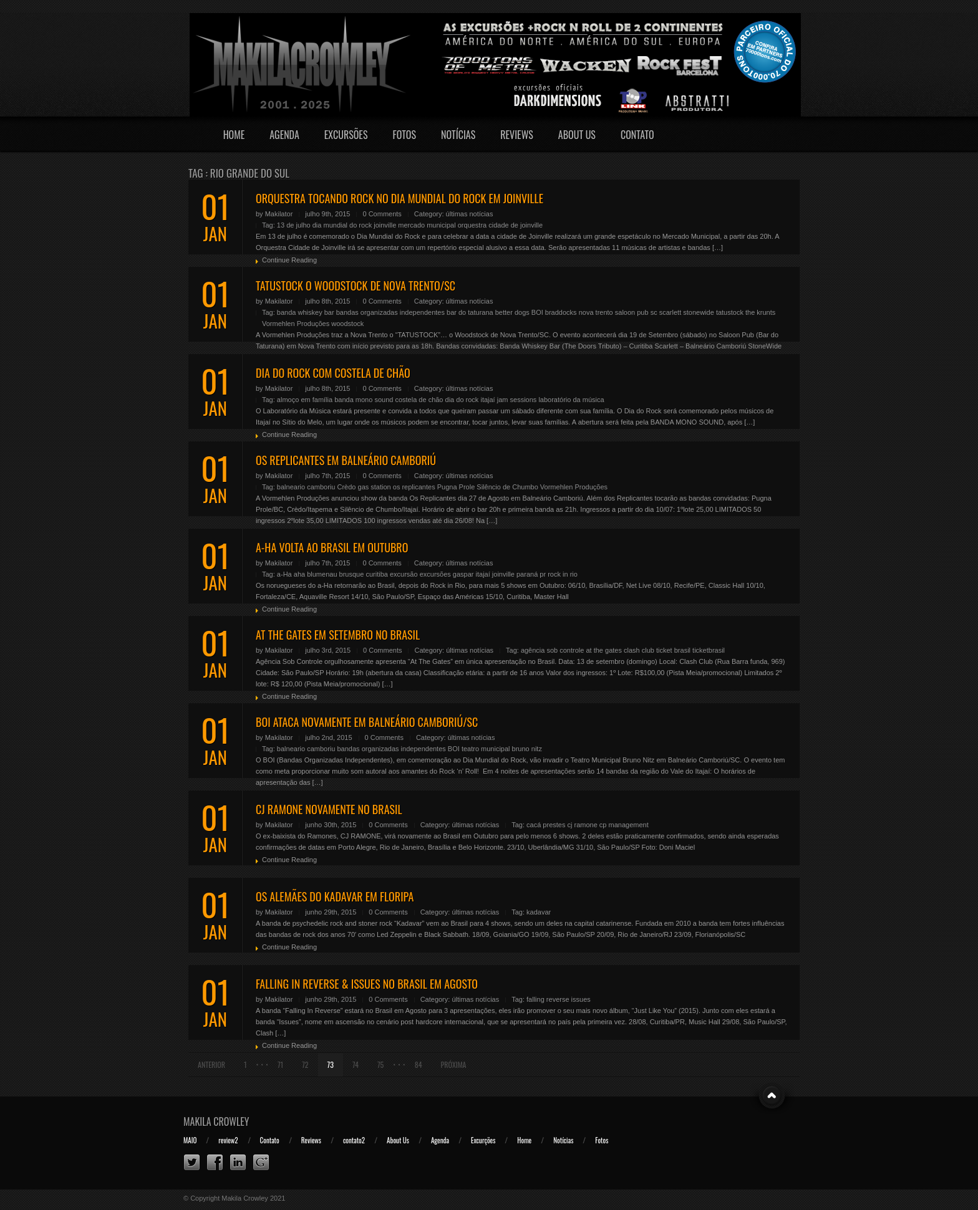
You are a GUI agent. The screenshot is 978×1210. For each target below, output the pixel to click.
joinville (385, 225)
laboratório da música (571, 399)
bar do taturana (470, 312)
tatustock (729, 312)
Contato (637, 134)
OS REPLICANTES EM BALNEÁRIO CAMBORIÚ (346, 460)
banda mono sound (363, 399)
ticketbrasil (708, 650)
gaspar (463, 574)
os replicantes (414, 487)
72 (305, 1064)
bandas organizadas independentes (390, 312)
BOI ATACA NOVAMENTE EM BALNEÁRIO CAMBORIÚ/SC (367, 722)
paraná (527, 574)
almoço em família (304, 399)
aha (299, 574)
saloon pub (632, 312)
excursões (435, 574)
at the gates (604, 650)
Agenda (284, 134)
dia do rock (462, 399)
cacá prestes (545, 824)
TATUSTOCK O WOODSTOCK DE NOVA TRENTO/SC (355, 285)
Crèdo (346, 487)
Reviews (516, 134)
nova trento (596, 312)
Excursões (346, 134)
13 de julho (294, 225)
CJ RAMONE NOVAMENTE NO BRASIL (329, 809)
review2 (228, 1140)
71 (280, 1064)
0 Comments (381, 214)
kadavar (538, 912)
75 (380, 1064)
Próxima (454, 1064)
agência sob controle (552, 650)
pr (543, 574)
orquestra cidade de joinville (500, 225)
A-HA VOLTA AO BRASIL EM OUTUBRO (332, 547)
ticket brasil (673, 650)
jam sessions (517, 399)
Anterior (211, 1064)
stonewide (698, 312)
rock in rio (563, 574)
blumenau (322, 574)
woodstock (347, 323)
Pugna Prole (456, 487)
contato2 (354, 1140)
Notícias (458, 134)
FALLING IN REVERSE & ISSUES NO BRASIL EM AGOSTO (367, 984)
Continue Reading (289, 260)
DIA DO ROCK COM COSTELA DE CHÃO (333, 373)
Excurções (483, 1140)
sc (654, 312)
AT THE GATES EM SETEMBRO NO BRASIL (338, 635)
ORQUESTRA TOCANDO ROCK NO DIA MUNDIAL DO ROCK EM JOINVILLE (399, 198)
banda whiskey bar (305, 312)
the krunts (760, 312)
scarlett (670, 312)
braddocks (561, 312)
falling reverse (547, 999)
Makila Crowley (216, 1121)
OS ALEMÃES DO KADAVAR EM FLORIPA (335, 896)
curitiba (376, 574)
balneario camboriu (306, 487)
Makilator (279, 214)
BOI (537, 312)
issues (581, 999)
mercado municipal (426, 225)
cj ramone (583, 824)
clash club (639, 650)
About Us (577, 134)
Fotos (404, 134)
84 (418, 1064)
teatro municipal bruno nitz (502, 748)
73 (330, 1064)
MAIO (189, 1140)
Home (234, 134)
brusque (351, 574)
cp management (624, 824)
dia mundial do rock (342, 225)
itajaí (487, 399)
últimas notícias (469, 214)
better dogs (512, 312)
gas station (374, 487)
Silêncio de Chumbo (507, 487)
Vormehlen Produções (295, 323)
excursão (404, 574)
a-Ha (284, 574)
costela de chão (419, 399)
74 (355, 1064)
